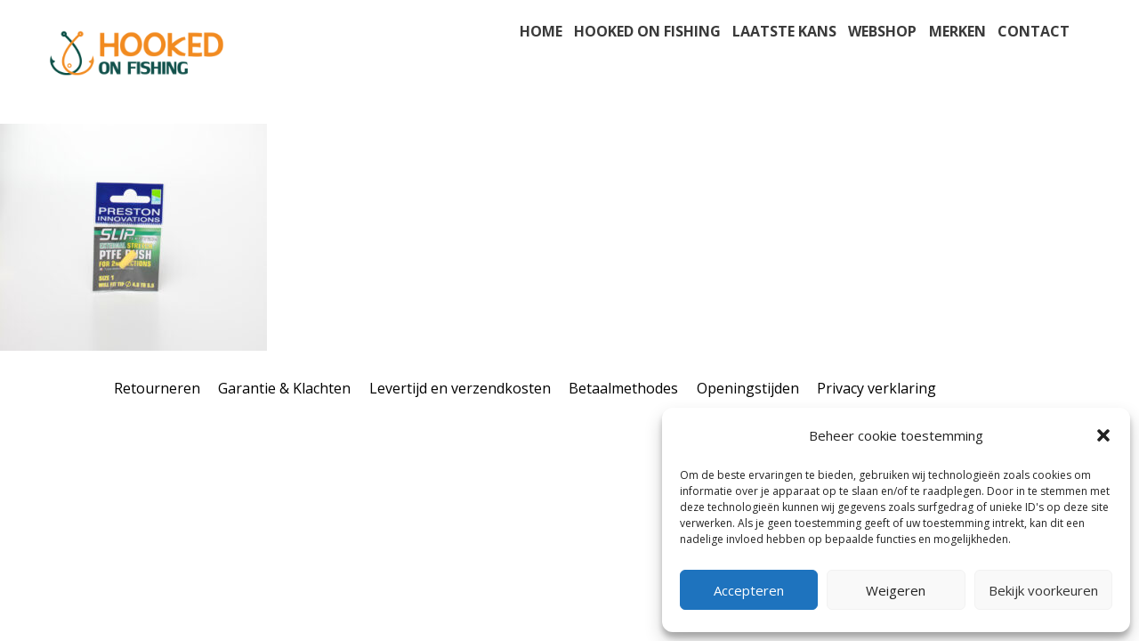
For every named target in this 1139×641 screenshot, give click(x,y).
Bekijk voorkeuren (1043, 590)
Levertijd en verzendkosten (460, 388)
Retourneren (157, 388)
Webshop (882, 31)
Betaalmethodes (623, 388)
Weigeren (895, 590)
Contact (1034, 31)
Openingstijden (748, 388)
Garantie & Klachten (284, 388)
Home (541, 31)
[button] (1103, 435)
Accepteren (749, 590)
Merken (957, 31)
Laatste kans (784, 31)
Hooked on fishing (647, 31)
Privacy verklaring (876, 388)
